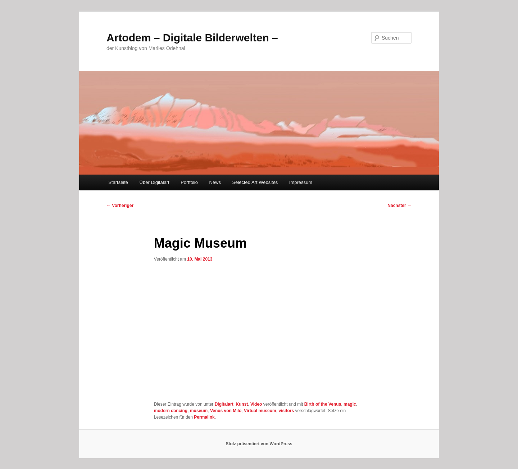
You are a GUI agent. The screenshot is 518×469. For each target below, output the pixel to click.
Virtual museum (260, 410)
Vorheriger (119, 205)
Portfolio (189, 182)
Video (256, 404)
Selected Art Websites (255, 182)
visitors (286, 410)
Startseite (118, 182)
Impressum (300, 182)
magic (350, 404)
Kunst (242, 404)
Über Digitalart (154, 182)
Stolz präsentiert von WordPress (259, 443)
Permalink (204, 417)
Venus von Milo (225, 410)
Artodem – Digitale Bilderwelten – (192, 38)
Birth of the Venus (322, 404)
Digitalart (224, 404)
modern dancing (170, 410)
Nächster (399, 205)
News (215, 182)
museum (199, 410)
